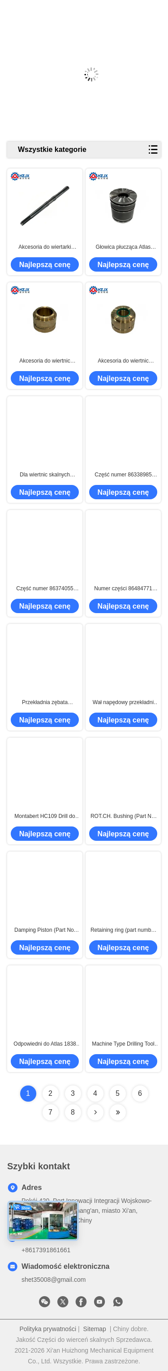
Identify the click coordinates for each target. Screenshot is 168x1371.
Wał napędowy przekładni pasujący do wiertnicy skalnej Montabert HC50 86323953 (123, 702)
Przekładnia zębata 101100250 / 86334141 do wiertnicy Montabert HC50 (44, 702)
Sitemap (94, 1328)
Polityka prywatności (47, 1328)
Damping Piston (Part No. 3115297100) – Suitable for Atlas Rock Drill (45, 930)
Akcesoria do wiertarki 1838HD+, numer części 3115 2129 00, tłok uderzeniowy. (44, 247)
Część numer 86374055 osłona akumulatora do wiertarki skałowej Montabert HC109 (44, 589)
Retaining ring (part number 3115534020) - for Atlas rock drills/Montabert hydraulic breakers (123, 930)
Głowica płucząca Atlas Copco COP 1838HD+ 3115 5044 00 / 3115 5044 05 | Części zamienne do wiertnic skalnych (123, 247)
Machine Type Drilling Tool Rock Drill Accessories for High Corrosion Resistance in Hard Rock (123, 1044)
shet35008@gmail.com (54, 1279)
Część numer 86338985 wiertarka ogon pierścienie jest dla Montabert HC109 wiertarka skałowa (123, 475)
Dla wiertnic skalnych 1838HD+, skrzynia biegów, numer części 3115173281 (45, 475)
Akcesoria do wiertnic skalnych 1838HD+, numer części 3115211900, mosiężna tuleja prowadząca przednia (44, 361)
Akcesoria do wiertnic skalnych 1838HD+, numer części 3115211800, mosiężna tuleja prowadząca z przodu (123, 361)
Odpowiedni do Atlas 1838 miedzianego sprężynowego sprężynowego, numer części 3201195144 (45, 1044)
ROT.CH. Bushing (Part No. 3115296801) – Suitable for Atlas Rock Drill (123, 816)
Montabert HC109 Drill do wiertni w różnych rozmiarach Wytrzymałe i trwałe (44, 816)
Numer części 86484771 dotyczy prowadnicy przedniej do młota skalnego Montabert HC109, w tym (123, 589)
